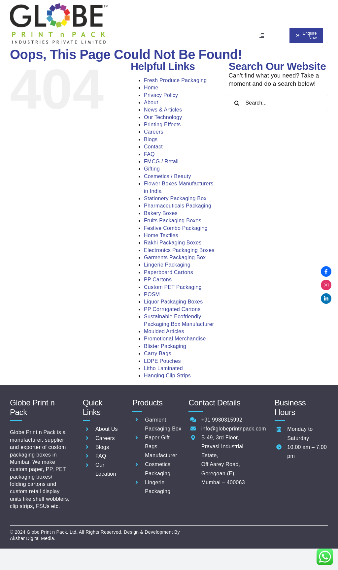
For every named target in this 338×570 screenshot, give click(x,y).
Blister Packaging (165, 345)
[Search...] (278, 102)
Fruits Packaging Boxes (172, 220)
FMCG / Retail (161, 161)
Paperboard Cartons (168, 271)
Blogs (150, 139)
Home (151, 87)
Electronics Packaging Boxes (179, 249)
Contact (153, 146)
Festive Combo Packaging (176, 227)
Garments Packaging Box (175, 257)
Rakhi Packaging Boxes (173, 242)
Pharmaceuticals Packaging (177, 205)
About (151, 102)
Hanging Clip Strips (167, 375)
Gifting (152, 168)
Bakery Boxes (161, 212)
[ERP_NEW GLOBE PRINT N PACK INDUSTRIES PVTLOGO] (59, 6)
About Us (106, 428)
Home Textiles (161, 235)
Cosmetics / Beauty (167, 175)
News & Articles (163, 109)
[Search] (237, 102)
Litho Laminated (163, 367)
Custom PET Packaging (173, 286)
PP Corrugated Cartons (172, 308)
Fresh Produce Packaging (175, 79)
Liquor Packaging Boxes (173, 301)
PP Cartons (158, 279)
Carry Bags (157, 353)
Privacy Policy (161, 94)
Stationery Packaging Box (175, 198)
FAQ (149, 153)
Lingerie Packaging (167, 264)
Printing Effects (162, 124)
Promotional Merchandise (175, 338)
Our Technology (163, 116)
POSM (152, 294)
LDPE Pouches (162, 360)
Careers (153, 131)
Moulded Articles (164, 330)
